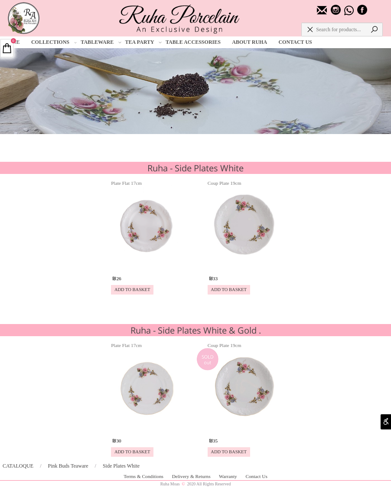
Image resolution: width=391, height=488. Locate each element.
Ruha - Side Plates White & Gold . (195, 330)
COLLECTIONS (54, 42)
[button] (132, 290)
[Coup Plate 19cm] (243, 267)
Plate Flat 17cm (126, 183)
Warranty (228, 476)
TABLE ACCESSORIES (193, 42)
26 (118, 278)
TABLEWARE (101, 42)
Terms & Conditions (144, 476)
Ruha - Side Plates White (195, 168)
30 (118, 440)
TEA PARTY (143, 42)
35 (215, 440)
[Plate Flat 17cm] (146, 267)
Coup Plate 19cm (224, 183)
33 (215, 278)
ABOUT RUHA (249, 42)
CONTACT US (295, 42)
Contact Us (256, 476)
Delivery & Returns (192, 476)
